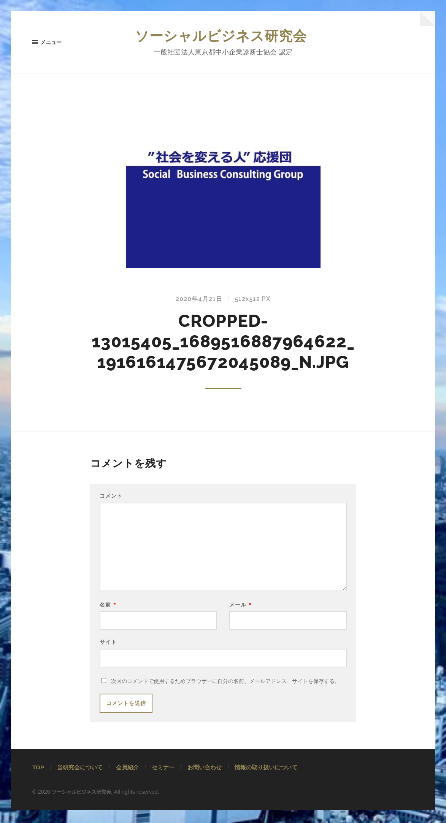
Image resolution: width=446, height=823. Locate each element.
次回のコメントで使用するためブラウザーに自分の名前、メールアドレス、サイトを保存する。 (225, 694)
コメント (111, 498)
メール (240, 613)
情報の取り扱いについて (266, 780)
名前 (108, 613)
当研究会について (80, 780)
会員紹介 (127, 780)
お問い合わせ (204, 780)
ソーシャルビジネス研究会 (223, 37)
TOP (38, 780)
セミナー (163, 780)
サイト (108, 653)
